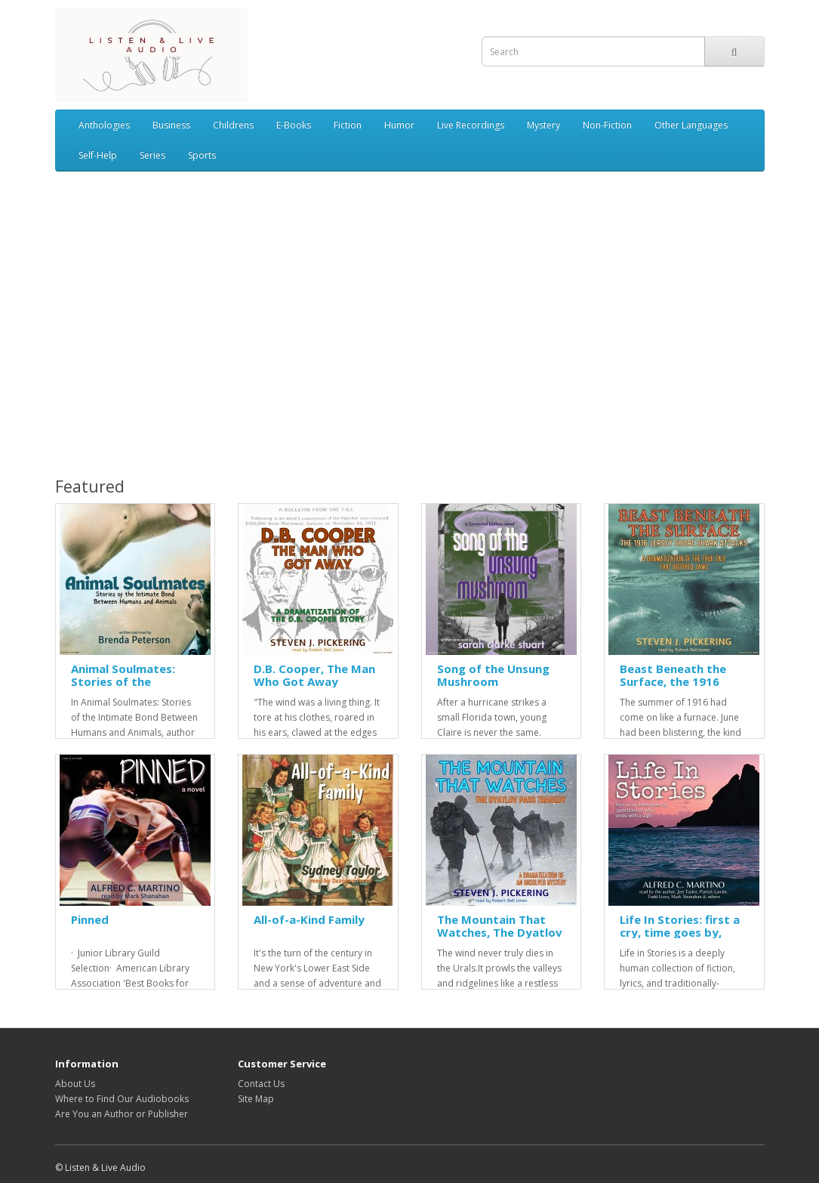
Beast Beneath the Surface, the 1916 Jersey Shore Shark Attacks (674, 687)
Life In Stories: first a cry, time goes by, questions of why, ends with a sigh (680, 938)
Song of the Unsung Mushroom (493, 675)
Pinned (90, 919)
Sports (202, 155)
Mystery (543, 125)
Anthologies (104, 125)
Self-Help (98, 155)
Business (171, 125)
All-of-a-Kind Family (309, 919)
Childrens (233, 125)
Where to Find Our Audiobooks (122, 1098)
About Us (75, 1083)
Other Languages (691, 125)
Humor (399, 125)
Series (152, 155)
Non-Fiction (607, 125)
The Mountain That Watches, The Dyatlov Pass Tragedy (499, 932)
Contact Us (261, 1083)
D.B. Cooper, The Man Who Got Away (314, 675)
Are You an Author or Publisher (121, 1113)
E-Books (293, 125)
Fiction (348, 125)
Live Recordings (470, 125)
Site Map (256, 1098)
